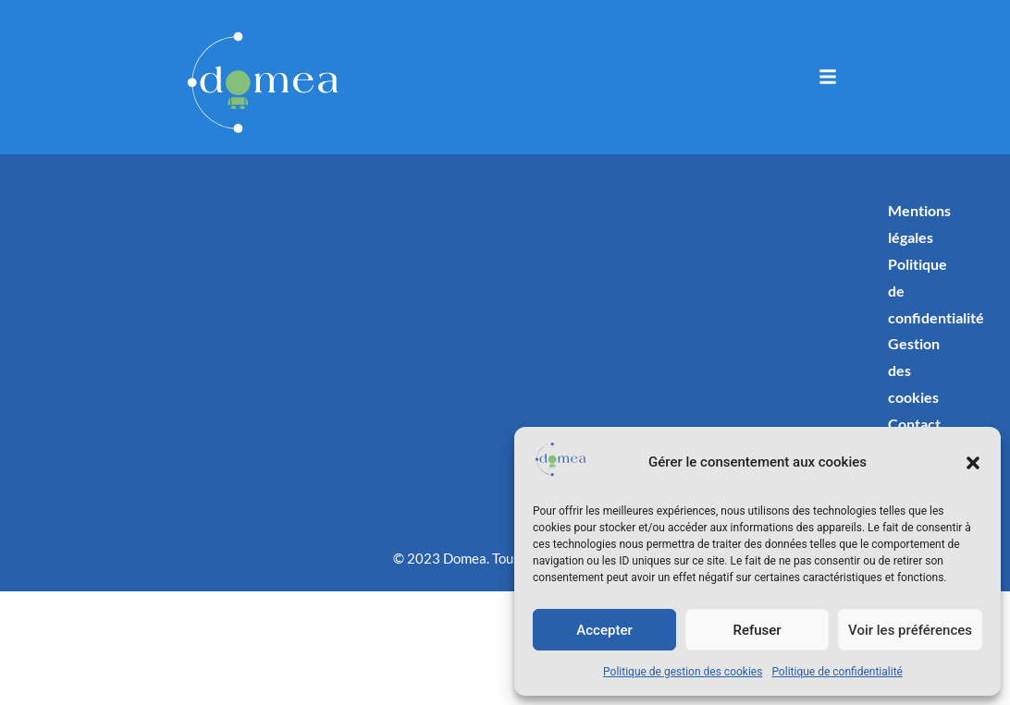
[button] (973, 463)
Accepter (604, 630)
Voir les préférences (910, 630)
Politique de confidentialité (837, 671)
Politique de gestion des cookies (682, 671)
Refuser (757, 630)
